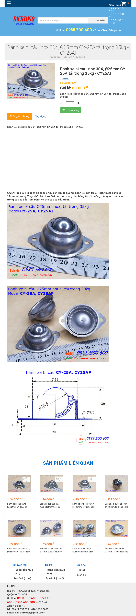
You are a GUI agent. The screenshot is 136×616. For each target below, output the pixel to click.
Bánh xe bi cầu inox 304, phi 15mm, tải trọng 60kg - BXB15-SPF (116, 505)
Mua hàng (70, 110)
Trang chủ (55, 57)
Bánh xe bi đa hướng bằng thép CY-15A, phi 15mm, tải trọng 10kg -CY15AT (17, 505)
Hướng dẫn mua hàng (23, 571)
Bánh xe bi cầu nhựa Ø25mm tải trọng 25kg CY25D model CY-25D (82, 550)
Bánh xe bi (81, 57)
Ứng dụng (40, 116)
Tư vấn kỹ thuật (23, 578)
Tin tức (81, 569)
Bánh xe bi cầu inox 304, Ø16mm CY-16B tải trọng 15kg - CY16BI (18, 550)
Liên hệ (81, 574)
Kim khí (67, 57)
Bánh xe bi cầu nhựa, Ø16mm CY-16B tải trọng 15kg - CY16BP (116, 550)
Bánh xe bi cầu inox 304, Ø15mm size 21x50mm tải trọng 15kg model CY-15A (51, 550)
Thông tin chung (19, 116)
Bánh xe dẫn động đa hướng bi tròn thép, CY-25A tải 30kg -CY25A (50, 505)
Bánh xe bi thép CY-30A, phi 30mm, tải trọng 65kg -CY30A (84, 505)
